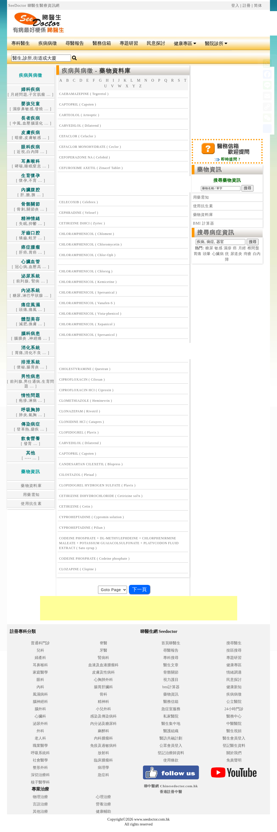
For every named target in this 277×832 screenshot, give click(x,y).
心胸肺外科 (103, 680)
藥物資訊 (209, 169)
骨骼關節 (170, 672)
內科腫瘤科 (103, 738)
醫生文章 (170, 665)
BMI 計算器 (203, 223)
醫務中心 (234, 716)
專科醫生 (20, 43)
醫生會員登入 (234, 738)
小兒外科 (103, 709)
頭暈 (207, 254)
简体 (258, 6)
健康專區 (185, 43)
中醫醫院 (234, 724)
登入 (235, 6)
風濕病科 (40, 694)
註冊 (247, 6)
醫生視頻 (234, 731)
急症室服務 (170, 709)
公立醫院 (234, 702)
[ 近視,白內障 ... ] (30, 149)
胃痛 (198, 254)
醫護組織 (170, 731)
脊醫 (103, 643)
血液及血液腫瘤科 (103, 665)
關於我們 (234, 753)
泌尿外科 (40, 724)
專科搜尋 (170, 658)
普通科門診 (40, 643)
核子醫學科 (40, 782)
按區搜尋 (234, 650)
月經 (242, 248)
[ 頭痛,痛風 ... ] (30, 307)
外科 (40, 731)
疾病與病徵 (77, 71)
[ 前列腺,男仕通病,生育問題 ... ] (30, 381)
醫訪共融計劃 (170, 738)
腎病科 (103, 658)
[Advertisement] (140, 184)
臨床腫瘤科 (103, 760)
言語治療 (40, 804)
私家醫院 (170, 716)
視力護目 (170, 680)
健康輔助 (103, 811)
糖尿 (209, 248)
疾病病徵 (47, 43)
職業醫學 (40, 746)
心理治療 (103, 797)
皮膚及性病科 (103, 672)
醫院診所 (216, 43)
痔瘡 (248, 254)
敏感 (218, 248)
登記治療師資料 (171, 753)
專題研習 (129, 43)
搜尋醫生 (234, 643)
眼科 (40, 680)
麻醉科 (103, 731)
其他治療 (40, 811)
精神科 (103, 702)
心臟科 (40, 716)
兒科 (40, 650)
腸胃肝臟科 (103, 687)
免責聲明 (234, 760)
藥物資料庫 (30, 486)
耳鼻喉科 (40, 665)
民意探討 (156, 43)
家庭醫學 (40, 672)
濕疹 (228, 248)
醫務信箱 (102, 43)
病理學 (103, 768)
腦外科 (40, 709)
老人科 (40, 738)
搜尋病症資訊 (216, 232)
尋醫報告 (75, 43)
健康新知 (234, 687)
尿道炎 (236, 254)
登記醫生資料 (234, 746)
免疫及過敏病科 (103, 746)
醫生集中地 (170, 724)
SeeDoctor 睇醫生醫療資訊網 (34, 6)
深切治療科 (40, 775)
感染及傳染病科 (103, 716)
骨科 (103, 694)
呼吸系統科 (40, 753)
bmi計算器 (171, 687)
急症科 (103, 775)
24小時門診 (233, 709)
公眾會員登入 (170, 746)
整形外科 (40, 768)
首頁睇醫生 (170, 643)
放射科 (103, 753)
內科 (40, 687)
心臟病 (218, 254)
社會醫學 (40, 760)
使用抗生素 (30, 504)
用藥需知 (31, 495)
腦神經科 (40, 702)
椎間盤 (253, 248)
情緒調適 (234, 672)
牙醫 (103, 650)
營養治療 (103, 804)
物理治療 (40, 797)
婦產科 (40, 658)
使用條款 (170, 760)
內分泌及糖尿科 (103, 724)
